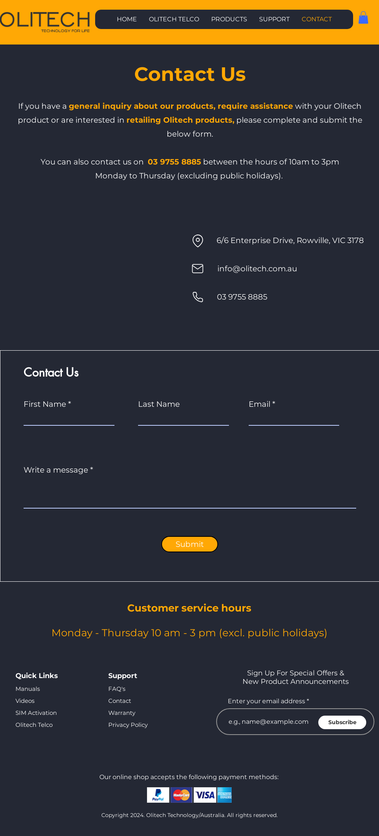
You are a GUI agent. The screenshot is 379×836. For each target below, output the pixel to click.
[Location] (197, 240)
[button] (229, 19)
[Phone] (197, 297)
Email (259, 404)
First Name (45, 404)
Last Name (159, 404)
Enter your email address (266, 701)
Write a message (56, 470)
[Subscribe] (342, 722)
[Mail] (197, 268)
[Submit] (189, 544)
